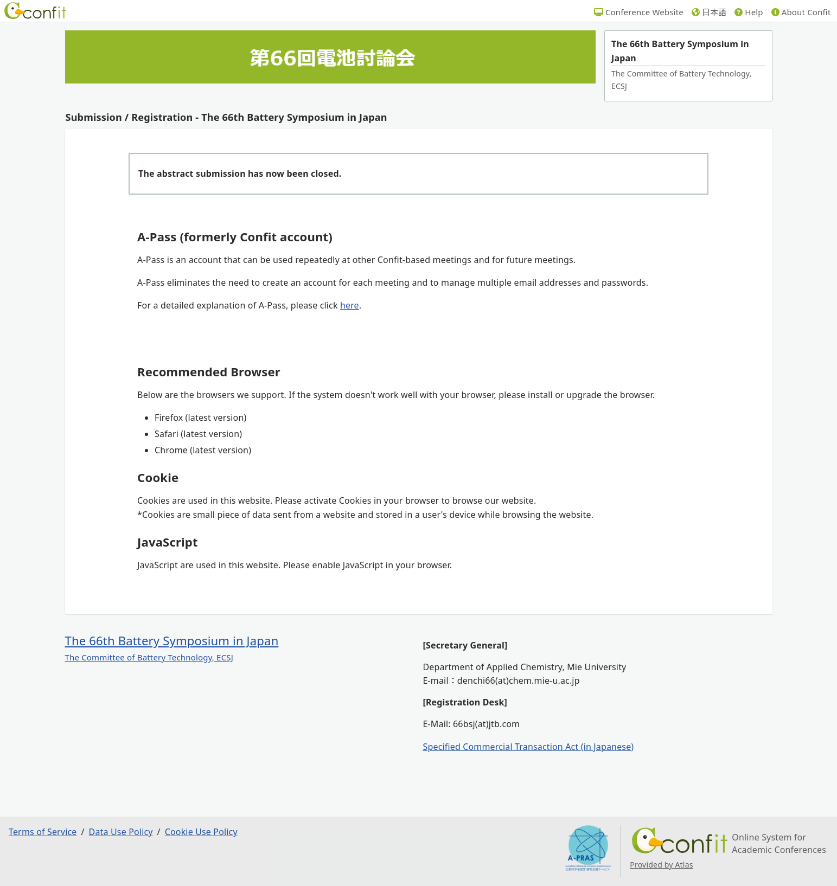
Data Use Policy (121, 832)
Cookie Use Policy (201, 832)
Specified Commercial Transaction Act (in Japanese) (528, 747)
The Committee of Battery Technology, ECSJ (149, 657)
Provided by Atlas (661, 864)
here (349, 305)
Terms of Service (42, 832)
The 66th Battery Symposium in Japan (172, 640)
